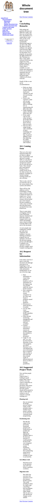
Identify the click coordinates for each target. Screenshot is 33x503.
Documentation (7, 19)
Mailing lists (6, 32)
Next (21, 17)
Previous (25, 17)
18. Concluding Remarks (25, 23)
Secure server (6, 33)
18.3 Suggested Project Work (26, 368)
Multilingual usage (7, 35)
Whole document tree (10, 25)
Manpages (7, 21)
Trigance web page (8, 27)
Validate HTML (9, 42)
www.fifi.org (4, 18)
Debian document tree (11, 24)
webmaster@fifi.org (9, 40)
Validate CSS (9, 43)
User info (5, 30)
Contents (30, 17)
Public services (7, 28)
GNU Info (7, 22)
